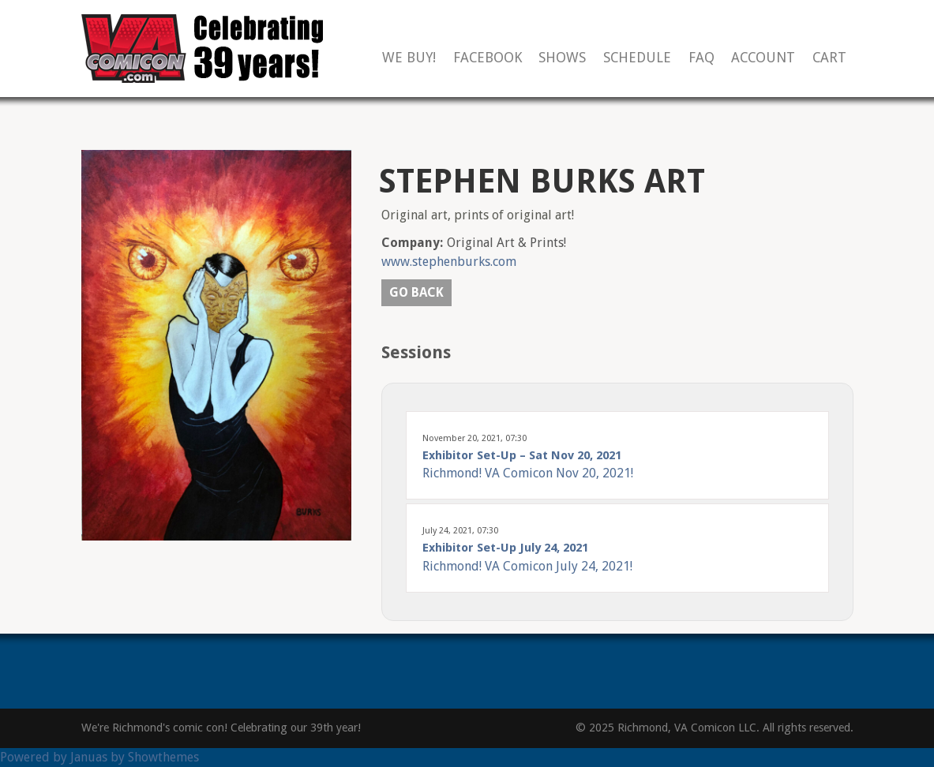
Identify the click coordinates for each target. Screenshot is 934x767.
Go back (416, 292)
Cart (829, 58)
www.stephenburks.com (448, 261)
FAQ (701, 58)
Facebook (487, 58)
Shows (562, 58)
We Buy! (409, 58)
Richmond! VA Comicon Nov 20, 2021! (527, 473)
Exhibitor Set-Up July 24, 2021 (505, 548)
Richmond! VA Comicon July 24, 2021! (527, 566)
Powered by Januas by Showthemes (99, 757)
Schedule (637, 58)
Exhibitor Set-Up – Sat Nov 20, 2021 (521, 455)
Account (763, 58)
